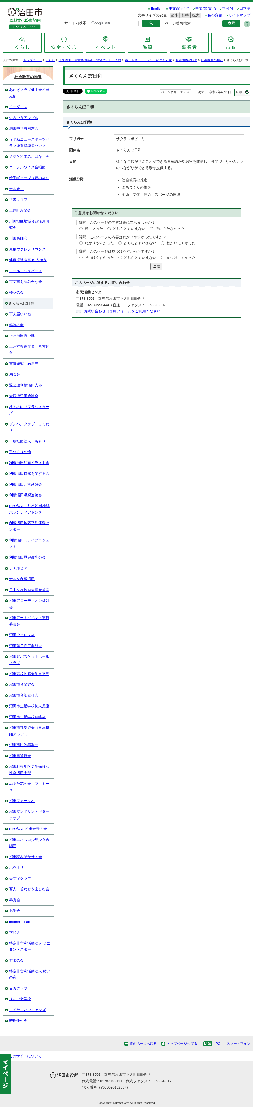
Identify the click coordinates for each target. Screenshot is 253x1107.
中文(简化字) (179, 8)
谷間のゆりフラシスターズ (29, 410)
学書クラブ (18, 200)
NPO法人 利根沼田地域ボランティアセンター (29, 509)
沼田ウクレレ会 (22, 635)
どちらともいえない (129, 229)
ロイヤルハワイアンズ (27, 1010)
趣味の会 (16, 325)
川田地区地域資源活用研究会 (29, 224)
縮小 (173, 15)
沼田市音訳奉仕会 (23, 695)
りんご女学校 (20, 999)
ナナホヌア (18, 568)
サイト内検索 (75, 23)
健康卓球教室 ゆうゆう (28, 260)
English (156, 8)
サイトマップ (239, 15)
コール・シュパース (25, 271)
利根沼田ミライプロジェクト (29, 543)
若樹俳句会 (18, 1021)
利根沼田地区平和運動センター (29, 526)
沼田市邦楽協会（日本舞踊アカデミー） (29, 731)
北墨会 (14, 911)
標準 (184, 15)
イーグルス (18, 107)
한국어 (227, 8)
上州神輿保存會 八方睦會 (29, 350)
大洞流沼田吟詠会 (23, 396)
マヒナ (14, 932)
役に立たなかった (170, 229)
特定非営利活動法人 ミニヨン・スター (29, 946)
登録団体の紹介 (186, 60)
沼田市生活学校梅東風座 (29, 706)
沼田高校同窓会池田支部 (29, 674)
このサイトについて (25, 1056)
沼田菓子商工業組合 (25, 646)
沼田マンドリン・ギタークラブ (29, 815)
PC (217, 1044)
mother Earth (20, 922)
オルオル (16, 189)
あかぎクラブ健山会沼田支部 (29, 93)
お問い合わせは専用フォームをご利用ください (122, 311)
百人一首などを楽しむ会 (29, 889)
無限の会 (16, 960)
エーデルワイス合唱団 (27, 167)
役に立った (94, 229)
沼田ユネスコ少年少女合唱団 (29, 843)
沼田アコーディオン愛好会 (29, 604)
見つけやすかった (99, 258)
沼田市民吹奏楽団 (23, 745)
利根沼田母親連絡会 (25, 495)
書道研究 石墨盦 (23, 364)
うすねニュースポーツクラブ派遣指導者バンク (29, 142)
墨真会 (14, 900)
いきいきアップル (23, 118)
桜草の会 (16, 293)
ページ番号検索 (178, 23)
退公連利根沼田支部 (25, 385)
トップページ (32, 60)
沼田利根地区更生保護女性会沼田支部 (29, 770)
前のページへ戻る (143, 1044)
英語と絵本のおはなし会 (29, 157)
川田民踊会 (18, 238)
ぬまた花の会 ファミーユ (29, 787)
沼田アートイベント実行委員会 (29, 621)
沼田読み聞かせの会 (25, 857)
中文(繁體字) (205, 8)
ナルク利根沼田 (22, 579)
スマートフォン (238, 1044)
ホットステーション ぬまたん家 (148, 60)
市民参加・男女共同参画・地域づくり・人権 (90, 60)
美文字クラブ (20, 878)
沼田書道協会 (20, 756)
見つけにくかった (181, 258)
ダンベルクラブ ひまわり (29, 427)
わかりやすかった (99, 243)
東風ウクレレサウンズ (27, 249)
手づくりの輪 (20, 452)
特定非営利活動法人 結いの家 (29, 974)
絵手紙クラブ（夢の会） (29, 178)
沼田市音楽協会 (22, 684)
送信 (156, 266)
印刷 (239, 92)
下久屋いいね (20, 314)
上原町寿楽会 (20, 210)
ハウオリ (16, 868)
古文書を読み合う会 (25, 282)
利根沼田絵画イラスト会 (29, 463)
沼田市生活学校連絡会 (27, 717)
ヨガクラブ (18, 988)
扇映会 (14, 374)
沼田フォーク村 (22, 801)
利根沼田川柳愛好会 (25, 484)
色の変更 (215, 15)
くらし (50, 60)
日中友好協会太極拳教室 (29, 590)
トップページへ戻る (182, 1044)
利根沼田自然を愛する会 (29, 474)
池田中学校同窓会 (23, 128)
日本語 (244, 8)
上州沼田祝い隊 (22, 336)
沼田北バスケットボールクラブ (29, 660)
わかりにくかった (181, 243)
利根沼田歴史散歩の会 (27, 557)
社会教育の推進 (212, 60)
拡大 (195, 15)
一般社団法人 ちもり (27, 441)
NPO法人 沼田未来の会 (28, 829)
